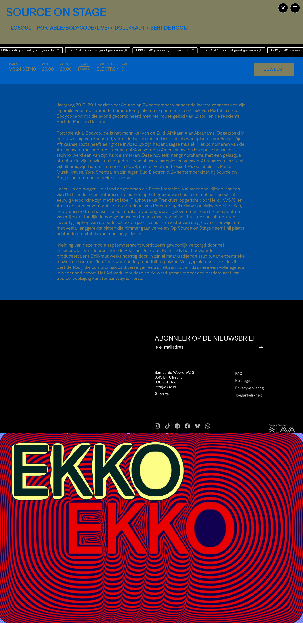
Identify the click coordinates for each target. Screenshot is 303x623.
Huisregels (243, 388)
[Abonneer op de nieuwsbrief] (261, 347)
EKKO (84, 69)
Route (162, 396)
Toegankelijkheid (249, 402)
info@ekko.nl (165, 389)
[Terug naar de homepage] (283, 8)
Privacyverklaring (249, 395)
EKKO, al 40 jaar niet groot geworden (98, 50)
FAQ (238, 381)
